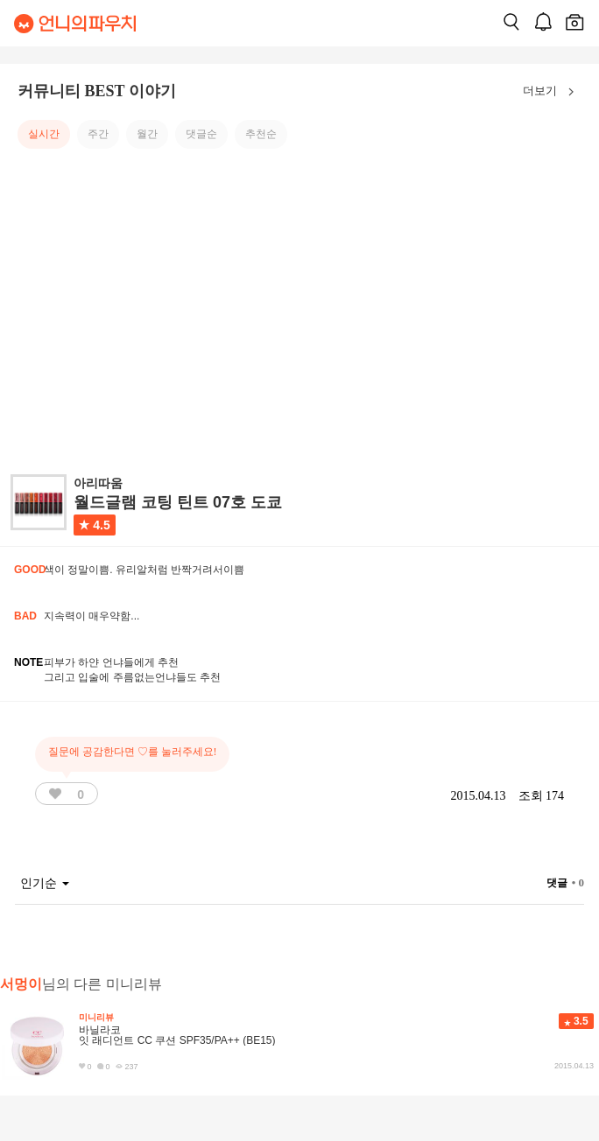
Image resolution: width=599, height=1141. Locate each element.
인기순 (44, 883)
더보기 (552, 91)
